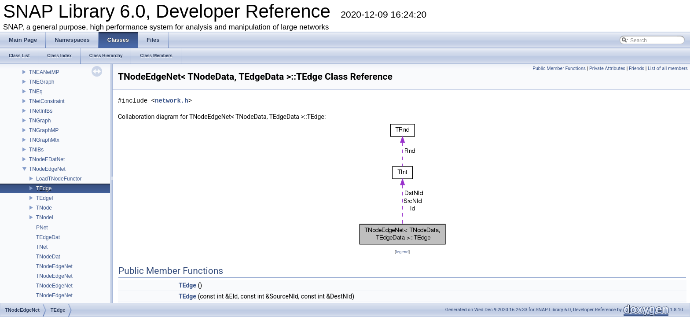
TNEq (36, 91)
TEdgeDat (48, 237)
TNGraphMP (44, 130)
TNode (44, 208)
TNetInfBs (40, 111)
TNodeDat (48, 257)
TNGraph (40, 121)
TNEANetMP (44, 72)
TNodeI (44, 217)
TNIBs (36, 150)
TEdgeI (44, 198)
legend (402, 251)
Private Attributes (607, 68)
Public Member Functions (559, 68)
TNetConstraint (47, 101)
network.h (171, 100)
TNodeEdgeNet (47, 169)
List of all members (668, 68)
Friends (636, 68)
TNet (42, 247)
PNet (42, 228)
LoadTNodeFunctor (58, 179)
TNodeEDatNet (47, 159)
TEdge (43, 188)
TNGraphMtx (44, 140)
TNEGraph (41, 82)
